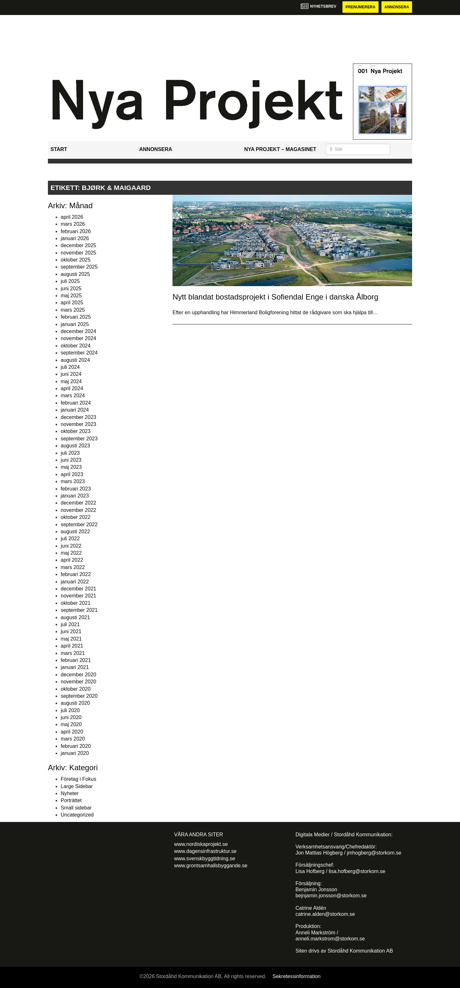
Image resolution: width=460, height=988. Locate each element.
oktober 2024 (75, 345)
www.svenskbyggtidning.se (204, 858)
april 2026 (72, 217)
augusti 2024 (75, 360)
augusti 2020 (75, 703)
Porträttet (71, 800)
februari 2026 (76, 231)
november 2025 (78, 252)
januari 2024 (75, 410)
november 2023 (78, 424)
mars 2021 (73, 653)
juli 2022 (70, 538)
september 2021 (79, 610)
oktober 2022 (75, 517)
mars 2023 (73, 481)
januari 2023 (75, 495)
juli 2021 (70, 624)
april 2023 (72, 474)
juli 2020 (70, 710)
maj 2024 (71, 381)
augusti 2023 (75, 445)
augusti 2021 (75, 617)
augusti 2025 (75, 274)
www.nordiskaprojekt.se (201, 844)
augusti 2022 (75, 531)
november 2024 (78, 338)
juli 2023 (70, 453)
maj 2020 (71, 724)
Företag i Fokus (78, 779)
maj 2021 (71, 639)
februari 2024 (76, 403)
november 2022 (78, 510)
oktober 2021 (75, 603)
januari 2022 (75, 581)
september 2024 (79, 352)
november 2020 (78, 681)
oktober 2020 (75, 689)
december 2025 (78, 245)
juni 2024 (71, 374)
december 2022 (78, 502)
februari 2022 (76, 574)
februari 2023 (76, 488)
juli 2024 (70, 367)
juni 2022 (71, 546)
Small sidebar (76, 807)
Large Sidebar (77, 786)
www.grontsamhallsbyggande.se (210, 865)
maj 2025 (71, 295)
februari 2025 (76, 317)
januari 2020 (75, 753)
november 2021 (78, 596)
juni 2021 (71, 631)
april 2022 (72, 560)
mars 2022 (73, 567)
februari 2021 (76, 660)
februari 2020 (76, 746)
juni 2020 (71, 717)
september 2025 (79, 267)
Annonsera (396, 7)
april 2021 (72, 646)
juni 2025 (71, 288)
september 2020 (79, 696)
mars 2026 (73, 224)
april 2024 (72, 388)
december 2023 (78, 417)
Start (58, 149)
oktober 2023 (75, 431)
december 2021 (78, 588)
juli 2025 (70, 281)
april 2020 (72, 731)
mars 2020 (73, 738)
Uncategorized (77, 814)
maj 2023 (71, 467)
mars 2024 (73, 396)
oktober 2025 (75, 259)
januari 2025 (75, 324)
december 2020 (78, 674)
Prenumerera (360, 7)
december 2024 (78, 331)
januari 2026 (75, 238)
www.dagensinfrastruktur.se (205, 851)
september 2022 (79, 524)
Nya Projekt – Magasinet (280, 149)
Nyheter (70, 793)
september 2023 (79, 438)
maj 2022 (71, 553)
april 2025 (72, 303)
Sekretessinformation (296, 976)
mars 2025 (73, 310)
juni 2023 (71, 460)
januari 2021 (75, 667)
